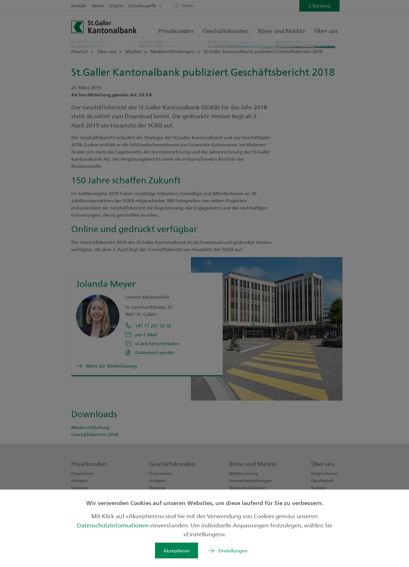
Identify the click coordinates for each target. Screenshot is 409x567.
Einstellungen (232, 550)
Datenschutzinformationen (113, 525)
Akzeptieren (176, 550)
